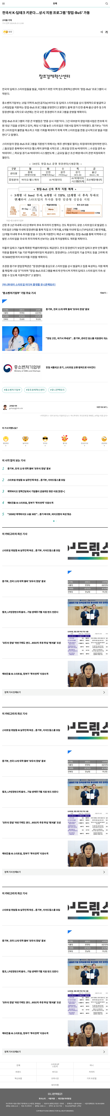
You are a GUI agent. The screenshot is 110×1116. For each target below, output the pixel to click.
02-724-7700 (58, 1106)
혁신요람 (18, 1078)
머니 (92, 1065)
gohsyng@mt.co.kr (16, 408)
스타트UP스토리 (55, 1065)
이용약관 (51, 1099)
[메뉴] (3, 3)
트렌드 (18, 1072)
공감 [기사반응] (10, 32)
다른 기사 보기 (101, 407)
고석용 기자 (7, 20)
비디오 (55, 1072)
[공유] (101, 32)
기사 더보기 (104, 293)
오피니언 (55, 1078)
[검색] (106, 3)
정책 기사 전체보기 (12, 692)
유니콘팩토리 (58, 390)
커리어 (92, 1072)
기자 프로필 (92, 1078)
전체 (55, 3)
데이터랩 (55, 1085)
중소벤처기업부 (12, 390)
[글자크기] (106, 32)
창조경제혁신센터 (36, 390)
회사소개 (42, 1099)
